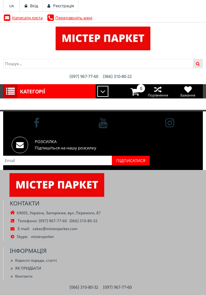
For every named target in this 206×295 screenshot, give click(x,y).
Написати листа (27, 18)
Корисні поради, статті (33, 260)
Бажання (188, 91)
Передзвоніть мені (73, 18)
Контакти (21, 276)
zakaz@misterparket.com (55, 228)
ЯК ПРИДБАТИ (25, 268)
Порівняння (158, 91)
